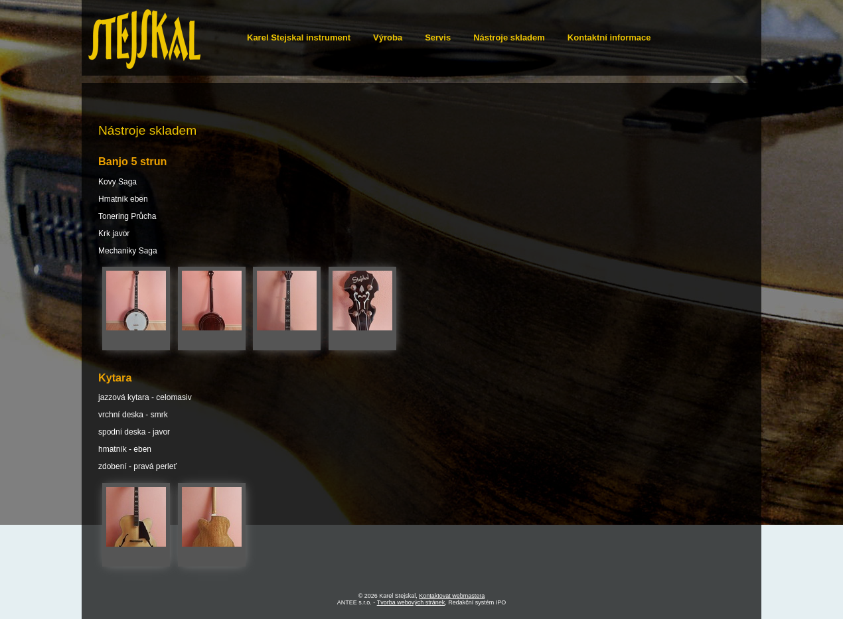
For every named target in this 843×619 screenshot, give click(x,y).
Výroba (387, 37)
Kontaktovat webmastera (452, 595)
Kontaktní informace (609, 37)
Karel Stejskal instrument (298, 37)
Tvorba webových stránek (411, 602)
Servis (438, 37)
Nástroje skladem (509, 37)
